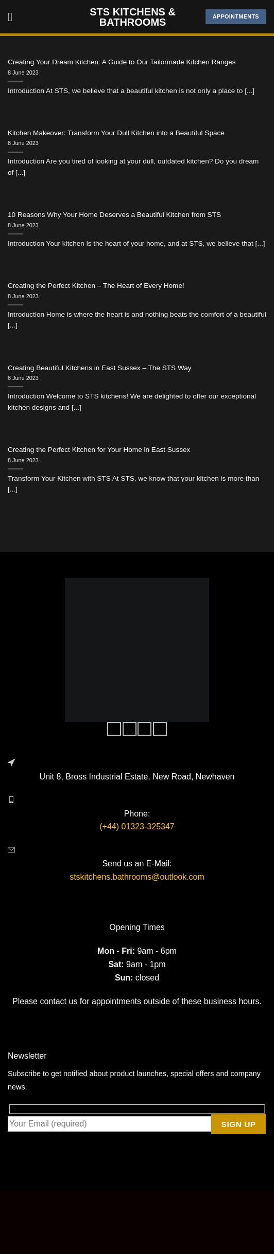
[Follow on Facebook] (114, 729)
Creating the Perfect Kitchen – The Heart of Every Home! (96, 285)
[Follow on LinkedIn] (160, 729)
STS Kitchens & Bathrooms (133, 17)
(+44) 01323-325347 (136, 826)
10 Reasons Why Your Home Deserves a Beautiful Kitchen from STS (114, 215)
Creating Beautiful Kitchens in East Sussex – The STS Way (100, 368)
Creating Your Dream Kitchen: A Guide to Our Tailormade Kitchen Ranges (122, 62)
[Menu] (14, 16)
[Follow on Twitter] (144, 729)
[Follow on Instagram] (129, 729)
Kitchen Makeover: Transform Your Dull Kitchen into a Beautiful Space (116, 133)
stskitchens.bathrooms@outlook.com (137, 877)
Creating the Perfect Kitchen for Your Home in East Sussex (99, 449)
